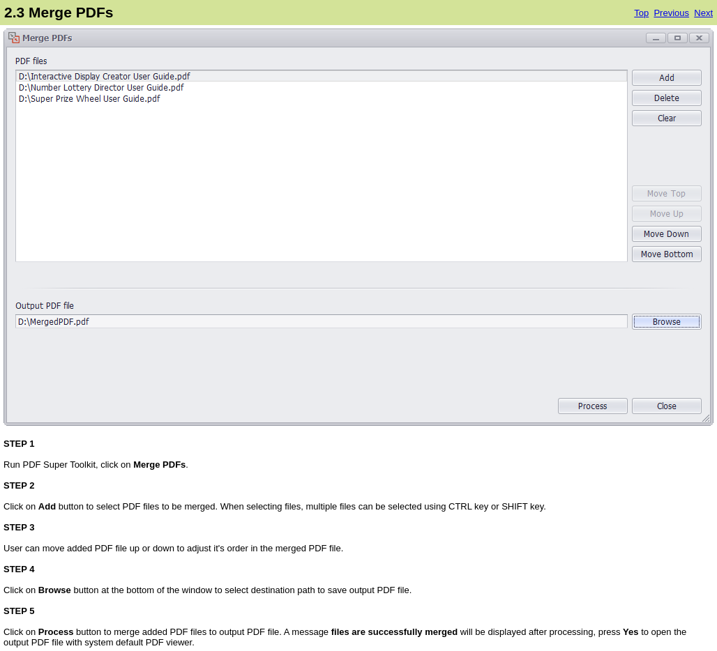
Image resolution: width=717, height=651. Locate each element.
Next (703, 13)
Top (641, 13)
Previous (671, 13)
